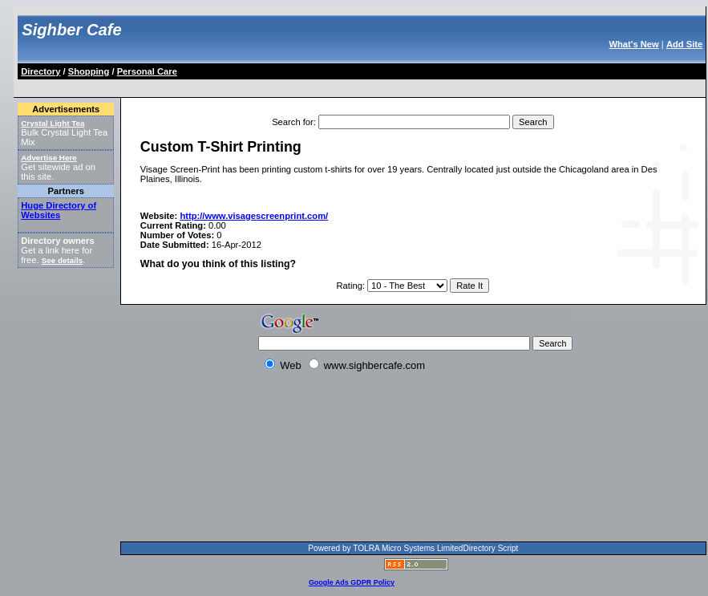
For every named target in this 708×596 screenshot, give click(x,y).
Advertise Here (49, 157)
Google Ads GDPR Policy (351, 582)
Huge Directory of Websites (58, 210)
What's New (633, 44)
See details (62, 260)
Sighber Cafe (71, 30)
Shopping (89, 71)
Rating (349, 285)
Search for (293, 122)
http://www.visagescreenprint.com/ (254, 216)
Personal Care (147, 71)
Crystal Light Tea (52, 123)
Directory (40, 71)
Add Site (684, 44)
